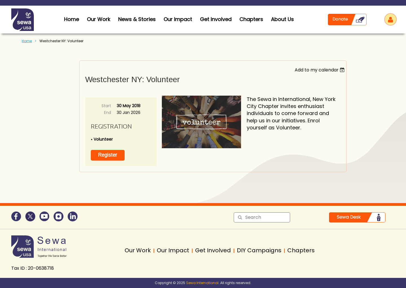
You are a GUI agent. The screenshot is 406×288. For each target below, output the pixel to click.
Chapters (251, 19)
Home (27, 41)
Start (106, 106)
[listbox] (320, 69)
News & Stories (137, 19)
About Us (282, 19)
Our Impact (178, 19)
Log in (390, 19)
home (71, 19)
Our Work (98, 19)
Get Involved (215, 19)
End (107, 112)
